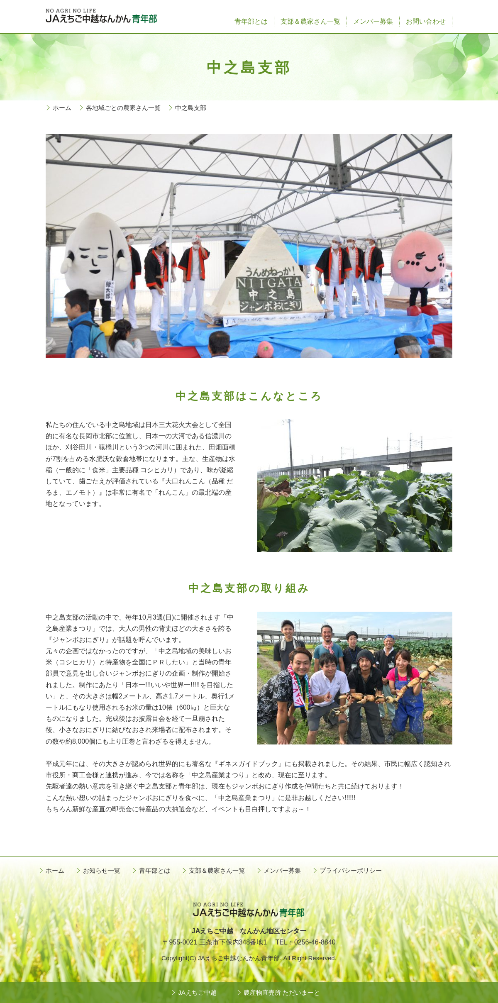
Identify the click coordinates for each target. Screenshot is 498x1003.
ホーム (62, 107)
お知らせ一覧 (101, 870)
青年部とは (251, 21)
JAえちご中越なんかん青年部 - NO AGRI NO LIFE (102, 16)
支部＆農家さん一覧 (310, 21)
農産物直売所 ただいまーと (282, 992)
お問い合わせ (426, 21)
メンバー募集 (373, 21)
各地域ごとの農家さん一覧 (123, 107)
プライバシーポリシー (351, 870)
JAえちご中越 (197, 992)
